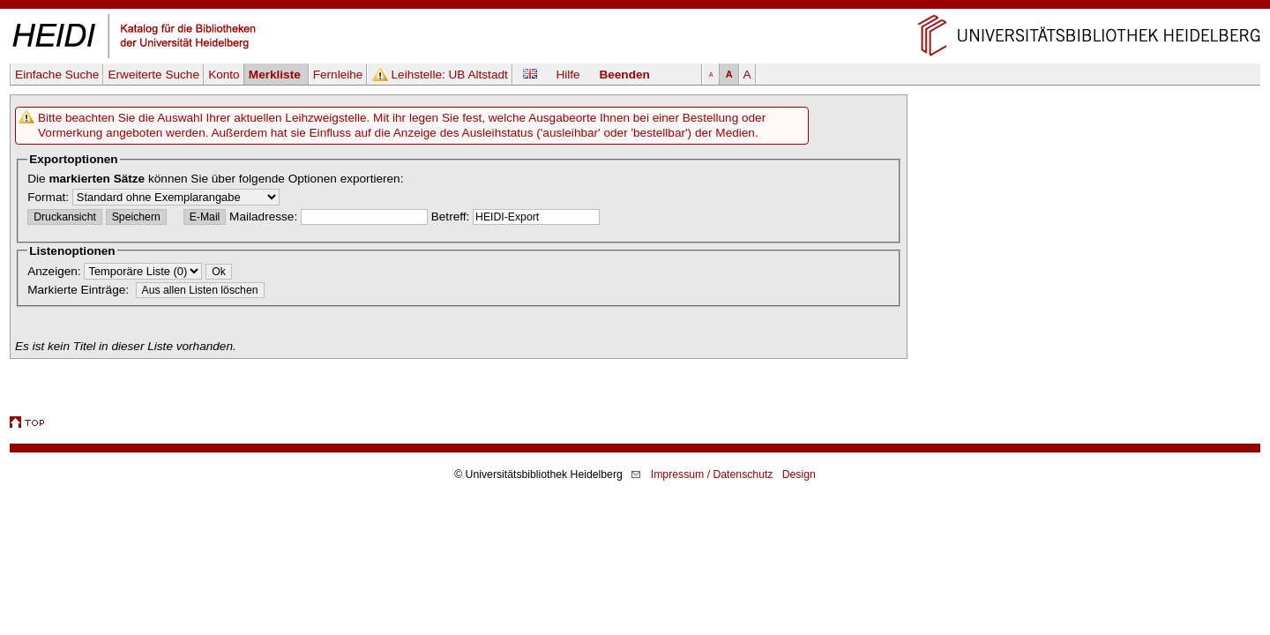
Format (46, 197)
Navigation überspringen (635, 7)
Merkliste (276, 74)
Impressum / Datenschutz (712, 474)
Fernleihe (338, 74)
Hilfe (567, 74)
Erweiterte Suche (153, 74)
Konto (224, 74)
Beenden (624, 74)
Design (799, 474)
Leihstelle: (450, 74)
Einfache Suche (57, 74)
